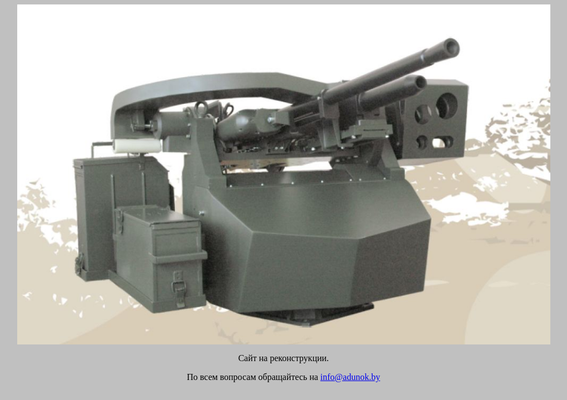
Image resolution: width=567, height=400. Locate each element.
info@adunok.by (350, 377)
